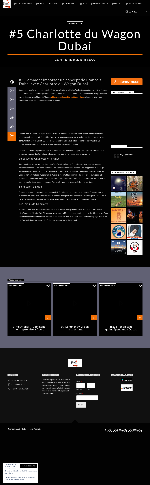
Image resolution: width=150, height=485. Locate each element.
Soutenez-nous (101, 4)
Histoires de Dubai (75, 47)
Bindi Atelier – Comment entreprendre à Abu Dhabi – (29, 376)
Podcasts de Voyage (48, 4)
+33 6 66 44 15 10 (17, 432)
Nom (79, 428)
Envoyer (81, 452)
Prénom (79, 436)
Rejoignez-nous (119, 193)
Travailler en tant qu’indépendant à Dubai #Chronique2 (121, 376)
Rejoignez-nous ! (49, 441)
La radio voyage (24, 4)
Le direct (131, 12)
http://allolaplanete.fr (19, 427)
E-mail (79, 441)
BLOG (85, 4)
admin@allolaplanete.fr (19, 436)
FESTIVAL (118, 4)
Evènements (70, 4)
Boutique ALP (135, 4)
